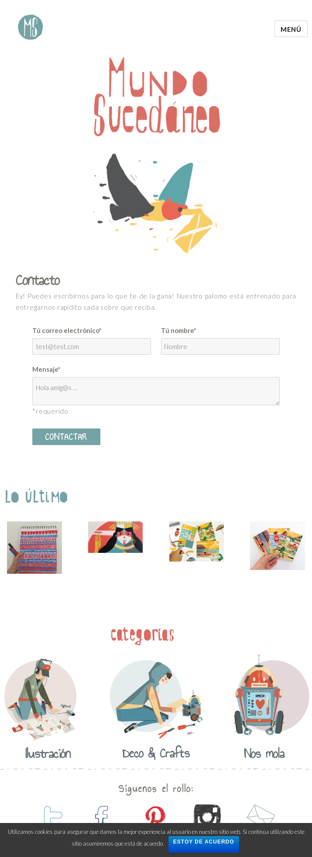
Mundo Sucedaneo (30, 27)
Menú (291, 29)
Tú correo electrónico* (67, 330)
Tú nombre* (178, 330)
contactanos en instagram (207, 818)
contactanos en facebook (102, 818)
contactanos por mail (259, 818)
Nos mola (264, 754)
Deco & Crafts (156, 753)
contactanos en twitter (50, 818)
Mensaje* (46, 369)
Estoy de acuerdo (203, 842)
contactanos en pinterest (155, 818)
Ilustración (47, 754)
